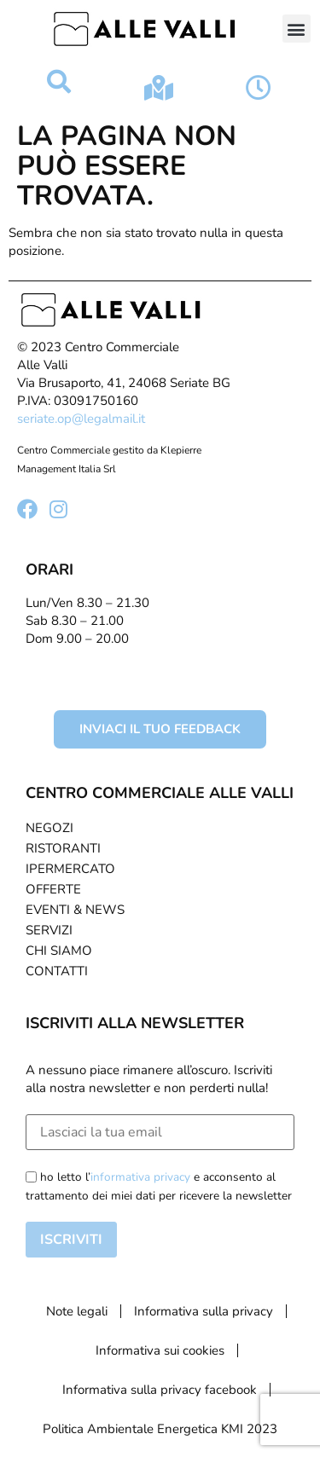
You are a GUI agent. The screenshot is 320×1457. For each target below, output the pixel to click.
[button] (296, 28)
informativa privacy (140, 1177)
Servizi (49, 930)
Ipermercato (70, 868)
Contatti (57, 971)
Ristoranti (63, 848)
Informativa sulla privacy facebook (159, 1389)
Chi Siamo (59, 950)
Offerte (53, 889)
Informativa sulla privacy (203, 1311)
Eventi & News (75, 909)
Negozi (49, 827)
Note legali (77, 1311)
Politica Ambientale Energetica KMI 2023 (160, 1428)
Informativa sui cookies (160, 1350)
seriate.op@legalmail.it (81, 418)
